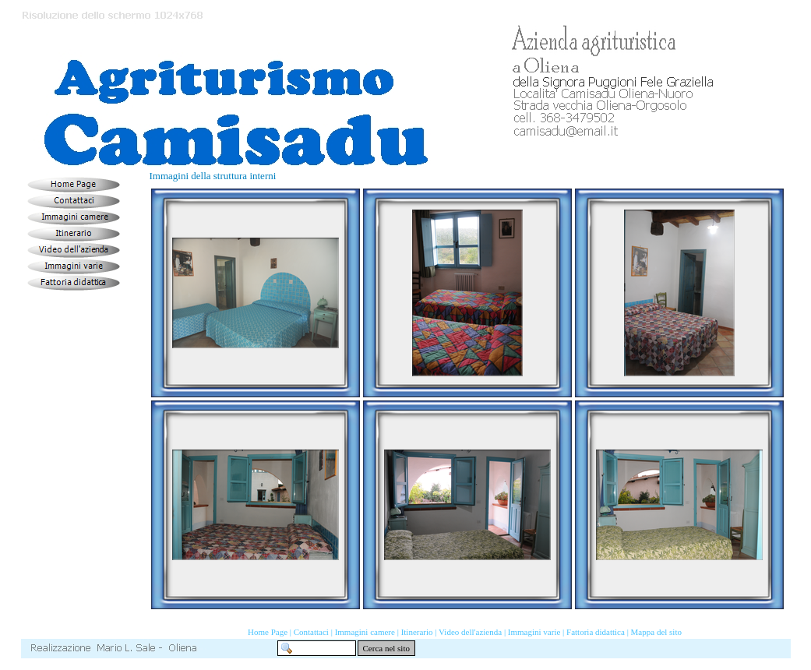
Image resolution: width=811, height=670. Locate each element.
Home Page (267, 631)
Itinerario (417, 631)
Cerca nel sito (386, 648)
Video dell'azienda (470, 631)
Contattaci (311, 631)
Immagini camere (365, 631)
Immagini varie (534, 631)
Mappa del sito (656, 631)
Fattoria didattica (595, 631)
